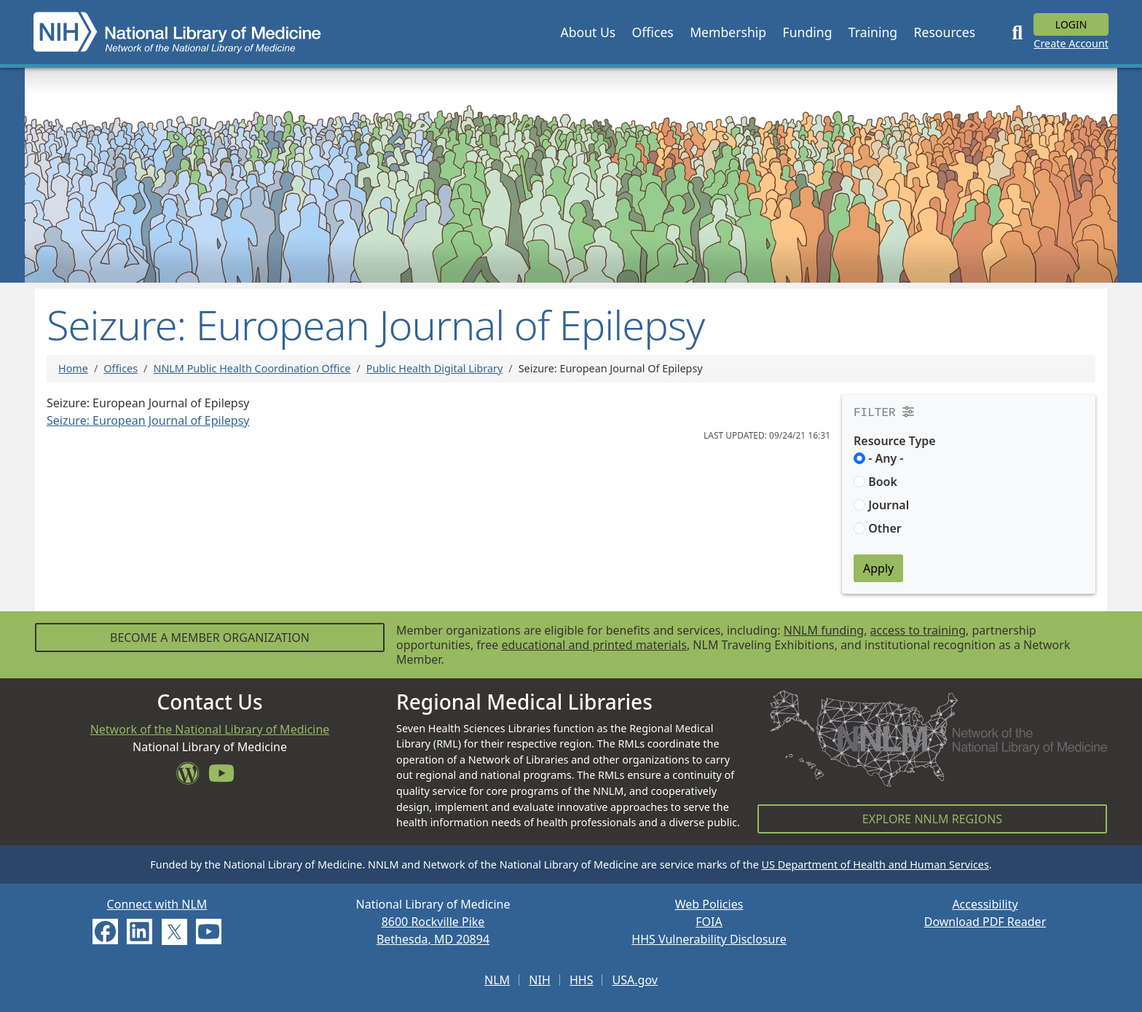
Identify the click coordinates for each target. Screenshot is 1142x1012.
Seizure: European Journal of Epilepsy (148, 420)
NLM (497, 980)
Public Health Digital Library (434, 368)
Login (1071, 24)
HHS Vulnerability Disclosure (708, 939)
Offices (120, 368)
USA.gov (635, 980)
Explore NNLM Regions (932, 819)
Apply (878, 568)
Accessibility (984, 904)
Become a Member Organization (210, 637)
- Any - (885, 458)
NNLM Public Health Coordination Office (251, 368)
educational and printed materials (594, 645)
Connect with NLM (157, 904)
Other (885, 528)
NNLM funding (824, 630)
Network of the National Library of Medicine (210, 729)
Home (73, 368)
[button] (587, 32)
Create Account (1070, 43)
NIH (539, 980)
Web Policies (709, 904)
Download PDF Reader (985, 922)
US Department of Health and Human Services (875, 864)
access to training (918, 630)
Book (882, 482)
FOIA (709, 922)
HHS (582, 980)
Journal (888, 505)
